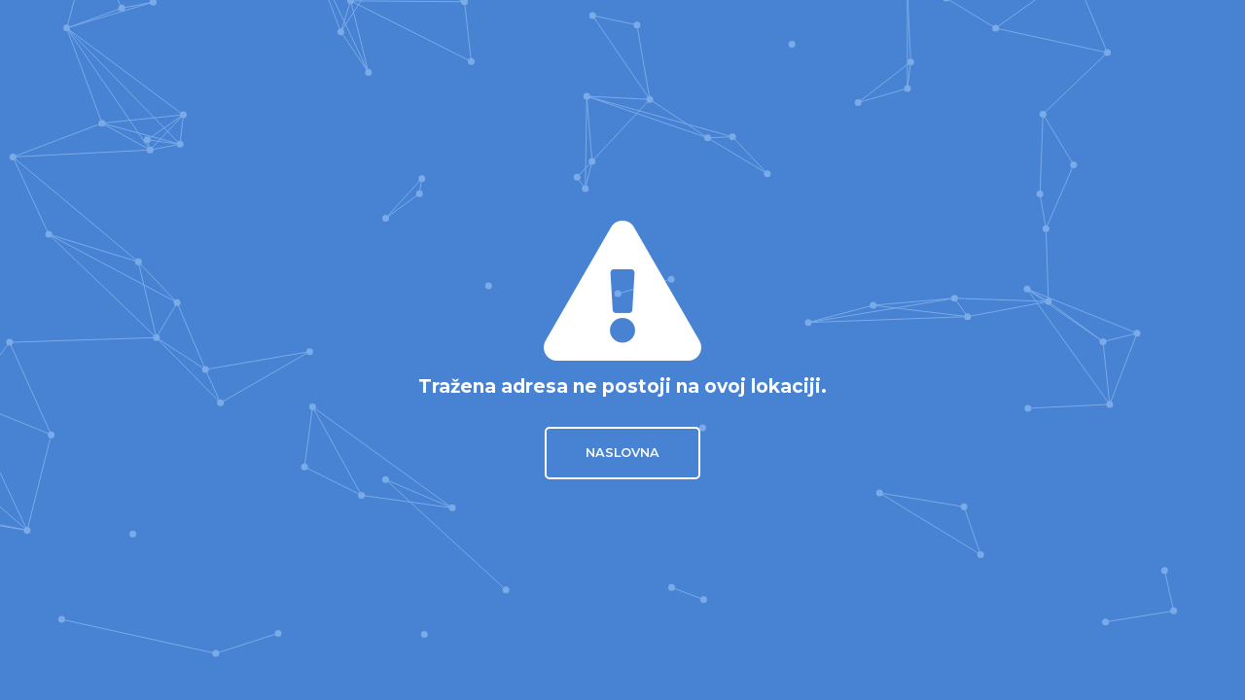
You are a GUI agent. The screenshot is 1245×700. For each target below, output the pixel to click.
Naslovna (622, 452)
